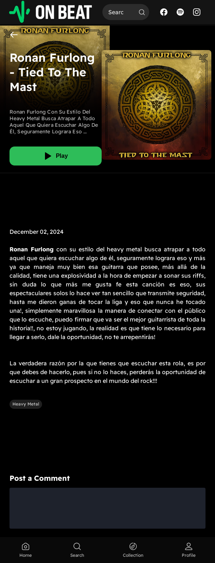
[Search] (118, 12)
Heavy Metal (25, 404)
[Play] (56, 156)
